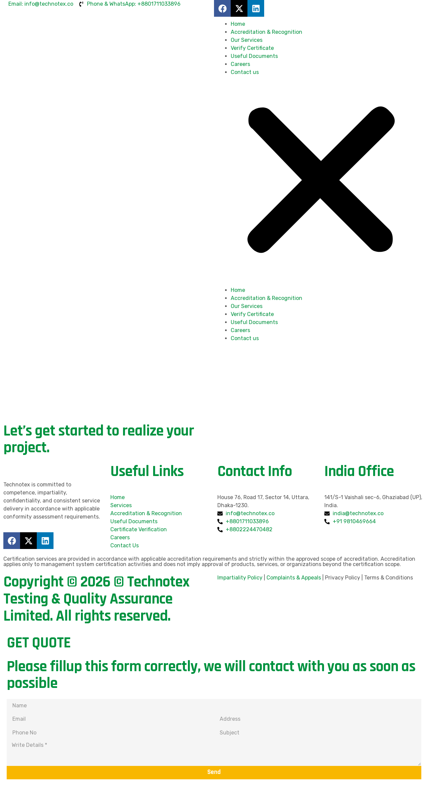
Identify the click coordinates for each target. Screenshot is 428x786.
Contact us (245, 72)
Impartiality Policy (239, 577)
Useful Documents (254, 56)
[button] (321, 181)
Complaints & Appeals (293, 577)
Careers (240, 64)
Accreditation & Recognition (266, 32)
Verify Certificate (252, 48)
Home (238, 24)
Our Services (246, 40)
